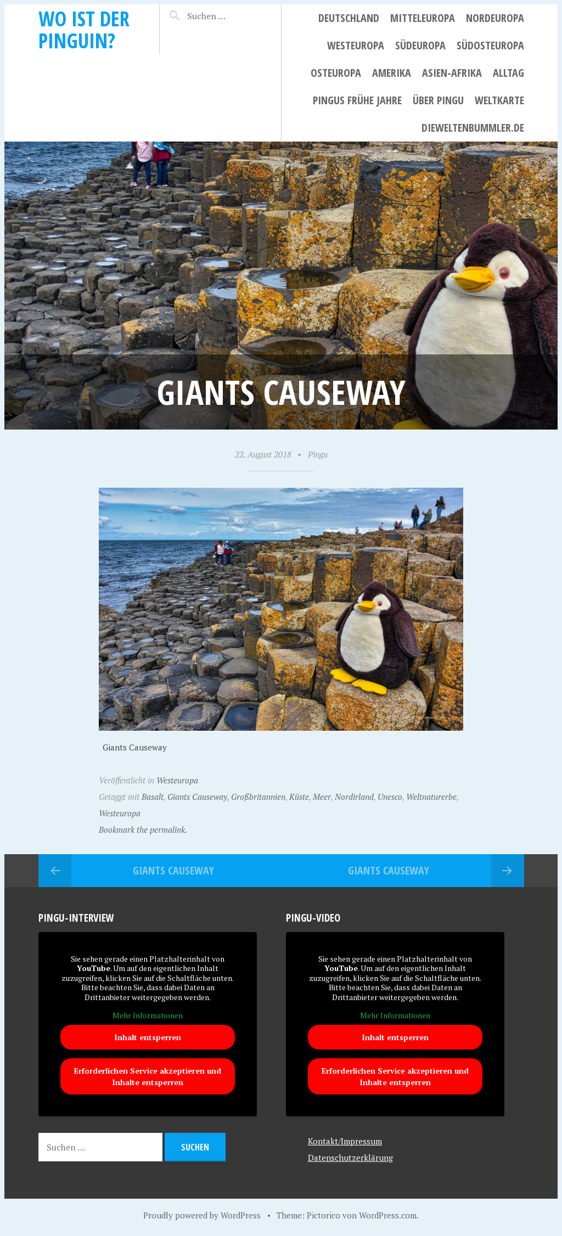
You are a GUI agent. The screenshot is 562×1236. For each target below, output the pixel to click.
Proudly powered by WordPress (202, 1215)
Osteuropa (336, 72)
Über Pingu (438, 100)
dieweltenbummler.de (473, 127)
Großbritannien (258, 796)
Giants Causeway (197, 796)
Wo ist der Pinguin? (84, 29)
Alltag (508, 72)
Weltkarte (499, 100)
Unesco (390, 796)
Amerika (391, 72)
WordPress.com (388, 1215)
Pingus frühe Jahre (357, 100)
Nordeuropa (495, 17)
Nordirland (354, 796)
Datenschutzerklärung (350, 1157)
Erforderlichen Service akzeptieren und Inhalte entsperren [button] (147, 1076)
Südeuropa (420, 45)
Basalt (153, 796)
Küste (299, 796)
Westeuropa (355, 45)
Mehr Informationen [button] (148, 1016)
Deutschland (348, 17)
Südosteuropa (490, 45)
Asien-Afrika (452, 72)
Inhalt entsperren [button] (147, 1037)
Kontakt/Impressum (345, 1141)
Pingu (318, 454)
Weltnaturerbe (431, 796)
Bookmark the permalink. (143, 829)
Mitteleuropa (422, 17)
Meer (322, 796)
